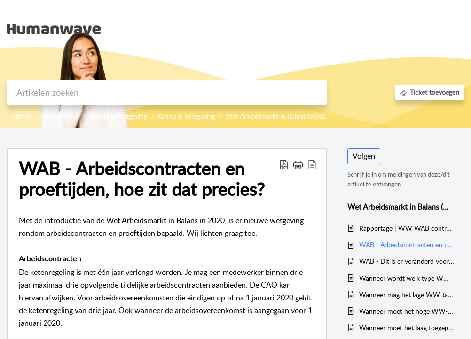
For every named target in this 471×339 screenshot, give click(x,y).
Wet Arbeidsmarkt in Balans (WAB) (276, 116)
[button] (453, 29)
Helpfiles (19, 116)
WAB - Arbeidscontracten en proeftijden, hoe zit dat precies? (407, 244)
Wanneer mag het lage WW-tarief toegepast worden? (407, 294)
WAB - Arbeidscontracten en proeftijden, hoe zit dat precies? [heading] (142, 179)
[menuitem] (419, 18)
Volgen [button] (364, 156)
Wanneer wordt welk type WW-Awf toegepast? (407, 278)
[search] (167, 92)
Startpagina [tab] (325, 28)
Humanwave (60, 116)
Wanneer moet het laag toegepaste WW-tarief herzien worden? (407, 327)
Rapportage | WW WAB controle (407, 228)
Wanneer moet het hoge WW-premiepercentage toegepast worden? (407, 311)
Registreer (417, 39)
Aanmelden (419, 17)
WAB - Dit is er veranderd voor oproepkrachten (407, 261)
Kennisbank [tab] (372, 28)
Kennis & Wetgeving (118, 116)
